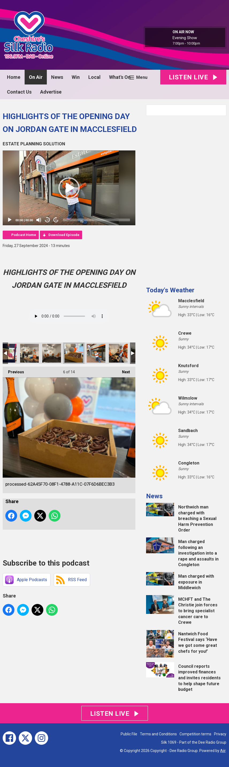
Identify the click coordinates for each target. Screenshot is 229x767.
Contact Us (19, 92)
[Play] (9, 220)
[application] (69, 187)
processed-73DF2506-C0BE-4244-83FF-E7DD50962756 (96, 353)
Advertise (51, 92)
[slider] (96, 220)
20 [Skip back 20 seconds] (47, 220)
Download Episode (63, 235)
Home (13, 77)
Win (76, 77)
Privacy (220, 734)
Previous (13, 370)
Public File (129, 734)
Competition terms (195, 734)
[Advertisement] (186, 199)
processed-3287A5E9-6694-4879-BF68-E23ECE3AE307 (118, 353)
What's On (120, 77)
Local (94, 77)
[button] (69, 188)
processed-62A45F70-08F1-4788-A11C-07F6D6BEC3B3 (73, 353)
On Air (36, 77)
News (57, 77)
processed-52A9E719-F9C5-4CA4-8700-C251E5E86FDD (51, 353)
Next (123, 370)
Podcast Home (23, 235)
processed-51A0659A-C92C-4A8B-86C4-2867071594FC (29, 353)
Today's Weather (170, 290)
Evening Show (185, 37)
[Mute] (38, 220)
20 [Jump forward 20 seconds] (56, 220)
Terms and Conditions (158, 734)
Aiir (223, 750)
